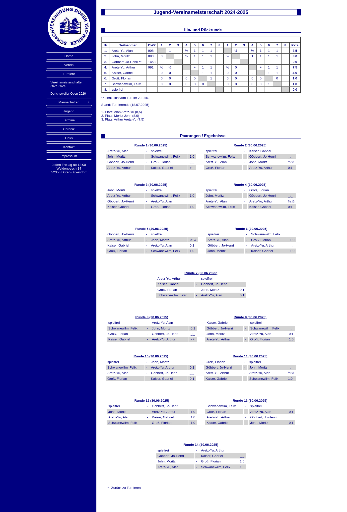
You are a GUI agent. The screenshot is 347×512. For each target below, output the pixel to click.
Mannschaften (69, 102)
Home (69, 56)
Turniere (69, 74)
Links (69, 138)
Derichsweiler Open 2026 (68, 93)
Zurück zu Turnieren (126, 488)
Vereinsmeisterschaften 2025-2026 (67, 84)
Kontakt (68, 147)
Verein (69, 65)
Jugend (69, 111)
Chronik (69, 129)
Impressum (69, 156)
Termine (69, 120)
